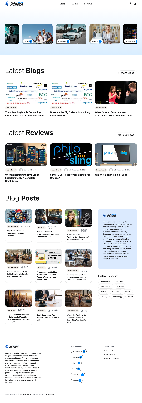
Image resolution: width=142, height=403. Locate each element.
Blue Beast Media (25, 394)
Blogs (62, 4)
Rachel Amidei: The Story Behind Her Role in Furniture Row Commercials (18, 273)
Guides (75, 4)
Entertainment (130, 41)
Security (104, 297)
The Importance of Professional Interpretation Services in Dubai (48, 234)
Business (95, 41)
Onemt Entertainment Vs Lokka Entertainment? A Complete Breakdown (22, 177)
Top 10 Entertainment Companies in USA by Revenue (15, 233)
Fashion (120, 286)
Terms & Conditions (111, 358)
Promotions (108, 350)
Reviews (88, 4)
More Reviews (126, 134)
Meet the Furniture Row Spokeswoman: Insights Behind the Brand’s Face (76, 277)
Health (103, 292)
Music (127, 292)
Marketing (115, 292)
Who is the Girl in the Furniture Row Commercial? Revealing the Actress (78, 237)
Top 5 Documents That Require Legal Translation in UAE (48, 317)
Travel (26, 41)
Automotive (62, 41)
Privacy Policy (109, 354)
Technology (117, 297)
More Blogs (127, 72)
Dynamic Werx (50, 394)
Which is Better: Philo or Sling (111, 174)
